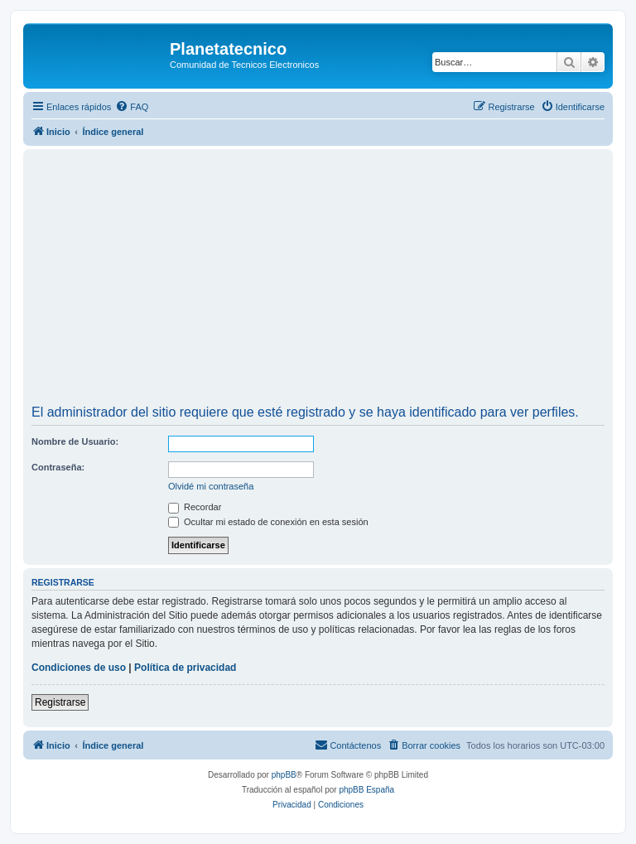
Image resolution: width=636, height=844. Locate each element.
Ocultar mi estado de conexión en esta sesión (268, 522)
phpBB (284, 774)
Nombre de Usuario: (74, 441)
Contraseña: (57, 467)
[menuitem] (131, 107)
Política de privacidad (185, 667)
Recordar (194, 507)
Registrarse (60, 702)
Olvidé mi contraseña (210, 486)
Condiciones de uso (78, 667)
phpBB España (366, 789)
